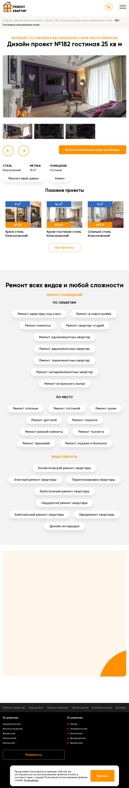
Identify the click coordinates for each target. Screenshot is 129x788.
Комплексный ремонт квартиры (39, 514)
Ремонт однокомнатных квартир (64, 337)
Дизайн (121, 707)
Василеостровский (13, 728)
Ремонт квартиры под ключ (39, 314)
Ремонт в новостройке (93, 314)
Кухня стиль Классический (16, 234)
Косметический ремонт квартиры (64, 468)
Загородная (80, 707)
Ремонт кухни (106, 408)
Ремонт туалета (91, 431)
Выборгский (9, 733)
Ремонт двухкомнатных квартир (64, 349)
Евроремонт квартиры (96, 514)
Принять (102, 776)
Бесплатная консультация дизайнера (92, 149)
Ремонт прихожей (36, 443)
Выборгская (76, 743)
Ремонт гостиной (67, 408)
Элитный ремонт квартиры (35, 479)
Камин (59, 178)
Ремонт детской (44, 420)
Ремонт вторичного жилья (64, 383)
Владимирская (78, 738)
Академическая (78, 728)
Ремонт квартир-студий (85, 325)
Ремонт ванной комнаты (44, 431)
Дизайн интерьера (64, 526)
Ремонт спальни (25, 408)
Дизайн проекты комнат (29, 20)
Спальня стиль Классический (99, 234)
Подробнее (31, 780)
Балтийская (76, 733)
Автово (73, 724)
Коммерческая (102, 707)
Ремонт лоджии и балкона (86, 443)
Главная (7, 20)
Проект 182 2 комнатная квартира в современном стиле (79, 20)
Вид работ (36, 707)
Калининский (9, 738)
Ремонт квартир (14, 707)
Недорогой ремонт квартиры (64, 503)
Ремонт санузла (85, 420)
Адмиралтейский (12, 724)
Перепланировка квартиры (93, 479)
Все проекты (64, 247)
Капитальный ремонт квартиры (64, 491)
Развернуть (33, 754)
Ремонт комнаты (38, 325)
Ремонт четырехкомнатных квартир (64, 372)
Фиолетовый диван (23, 178)
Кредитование (57, 707)
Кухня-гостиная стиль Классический (64, 234)
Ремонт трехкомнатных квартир (64, 360)
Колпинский (9, 743)
